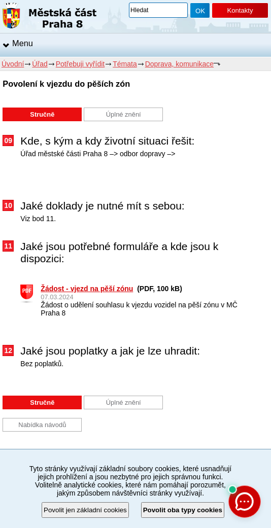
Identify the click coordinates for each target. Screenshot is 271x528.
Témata (125, 64)
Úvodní (13, 64)
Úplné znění (123, 114)
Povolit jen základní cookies (85, 510)
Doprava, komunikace (179, 64)
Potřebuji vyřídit (80, 64)
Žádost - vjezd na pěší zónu (87, 289)
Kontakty (240, 10)
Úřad (39, 64)
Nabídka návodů (42, 425)
